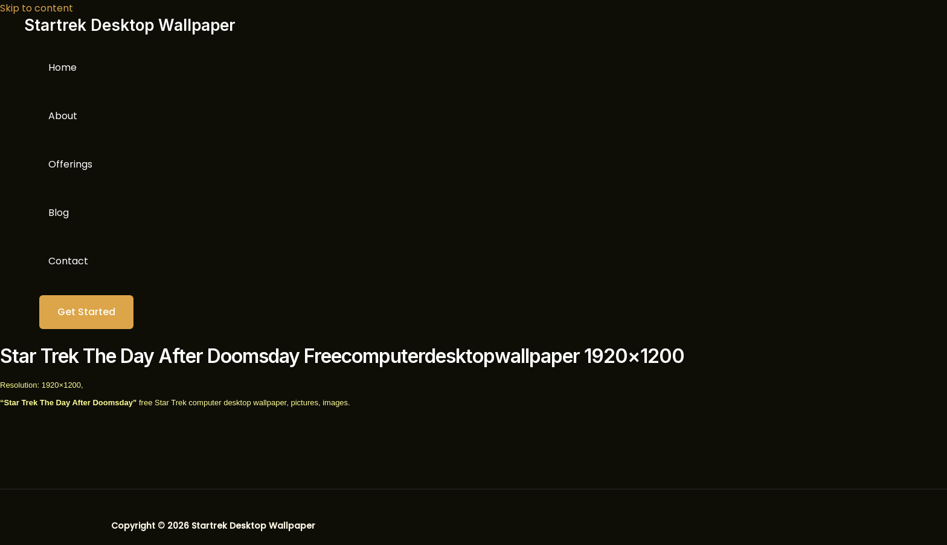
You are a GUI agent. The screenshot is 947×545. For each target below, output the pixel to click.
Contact (68, 261)
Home (62, 67)
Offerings (70, 164)
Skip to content (36, 8)
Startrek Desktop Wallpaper (130, 25)
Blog (58, 213)
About (62, 116)
